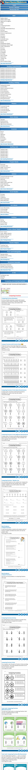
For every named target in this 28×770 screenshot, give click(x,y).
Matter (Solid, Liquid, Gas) (6, 182)
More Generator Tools (6, 270)
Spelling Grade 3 (4, 152)
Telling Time (3, 58)
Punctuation (3, 139)
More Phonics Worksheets (7, 114)
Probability (3, 52)
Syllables (3, 140)
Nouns (2, 131)
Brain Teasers (4, 231)
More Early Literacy (5, 126)
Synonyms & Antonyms (6, 94)
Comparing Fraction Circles (8, 662)
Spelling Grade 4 (4, 154)
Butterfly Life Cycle (5, 178)
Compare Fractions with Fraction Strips (11, 344)
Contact (2, 278)
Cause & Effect (4, 86)
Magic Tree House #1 (6, 167)
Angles (2, 22)
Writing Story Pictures (6, 97)
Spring (2, 220)
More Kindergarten (5, 259)
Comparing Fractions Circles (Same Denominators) (14, 390)
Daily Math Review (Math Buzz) (8, 28)
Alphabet (3, 119)
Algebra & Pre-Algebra (6, 21)
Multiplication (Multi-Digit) (7, 45)
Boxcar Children (4, 169)
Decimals (3, 30)
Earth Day (3, 221)
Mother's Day (4, 224)
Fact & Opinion (4, 89)
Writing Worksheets (5, 98)
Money (2, 42)
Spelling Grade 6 (4, 157)
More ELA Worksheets (6, 101)
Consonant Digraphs (5, 110)
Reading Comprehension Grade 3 (8, 73)
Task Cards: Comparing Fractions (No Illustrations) (14, 754)
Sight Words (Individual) (6, 124)
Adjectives (3, 134)
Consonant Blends (5, 109)
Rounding (3, 54)
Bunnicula (3, 164)
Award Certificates (5, 246)
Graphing (3, 37)
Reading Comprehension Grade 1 (8, 70)
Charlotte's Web (4, 166)
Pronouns (3, 137)
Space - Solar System (5, 185)
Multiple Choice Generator (7, 266)
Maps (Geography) (5, 198)
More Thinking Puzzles (6, 240)
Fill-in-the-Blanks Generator (7, 267)
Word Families (4, 112)
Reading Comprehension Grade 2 (8, 71)
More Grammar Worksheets (7, 144)
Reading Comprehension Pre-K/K (8, 68)
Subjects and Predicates (6, 142)
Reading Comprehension (6, 80)
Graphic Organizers (5, 92)
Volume (2, 60)
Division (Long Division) (6, 33)
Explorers (3, 196)
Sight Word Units (4, 122)
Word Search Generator (6, 264)
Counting (3, 27)
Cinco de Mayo (4, 222)
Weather (3, 187)
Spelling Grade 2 (4, 151)
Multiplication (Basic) (5, 43)
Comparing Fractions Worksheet (9, 298)
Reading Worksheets (5, 85)
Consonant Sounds (5, 106)
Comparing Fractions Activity (9, 618)
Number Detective (5, 236)
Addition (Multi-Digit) (5, 19)
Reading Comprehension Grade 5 (8, 76)
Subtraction (3, 57)
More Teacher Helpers (6, 249)
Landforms (3, 197)
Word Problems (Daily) (6, 61)
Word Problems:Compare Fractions (6, 527)
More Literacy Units (5, 171)
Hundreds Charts (4, 39)
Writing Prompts (4, 95)
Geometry (3, 36)
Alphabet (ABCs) (4, 254)
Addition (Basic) (4, 18)
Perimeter (3, 49)
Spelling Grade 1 (4, 149)
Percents (3, 48)
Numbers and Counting (6, 255)
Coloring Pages (4, 209)
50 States (3, 194)
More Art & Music (5, 214)
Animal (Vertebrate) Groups (7, 176)
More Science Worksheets (6, 189)
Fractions (3, 34)
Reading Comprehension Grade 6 (8, 77)
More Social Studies (5, 202)
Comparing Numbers (5, 25)
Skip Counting (4, 55)
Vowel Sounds (4, 107)
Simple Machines (4, 184)
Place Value (3, 51)
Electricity (3, 179)
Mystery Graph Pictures (6, 234)
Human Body (4, 181)
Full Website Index (5, 275)
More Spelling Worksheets (7, 159)
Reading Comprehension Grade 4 (8, 74)
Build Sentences (4, 121)
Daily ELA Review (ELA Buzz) (7, 88)
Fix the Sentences (5, 91)
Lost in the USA (4, 237)
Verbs (2, 133)
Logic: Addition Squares (6, 233)
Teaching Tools (4, 245)
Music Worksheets (5, 212)
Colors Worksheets (5, 208)
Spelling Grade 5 (4, 155)
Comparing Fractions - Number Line (10, 480)
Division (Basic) (4, 31)
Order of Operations (5, 46)
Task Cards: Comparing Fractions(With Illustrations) (10, 709)
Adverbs (2, 136)
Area (2, 24)
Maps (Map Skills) (5, 200)
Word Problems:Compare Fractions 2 (7, 574)
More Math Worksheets (6, 63)
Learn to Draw (4, 210)
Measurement (4, 40)
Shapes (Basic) (4, 257)
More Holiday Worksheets (6, 226)
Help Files (3, 276)
